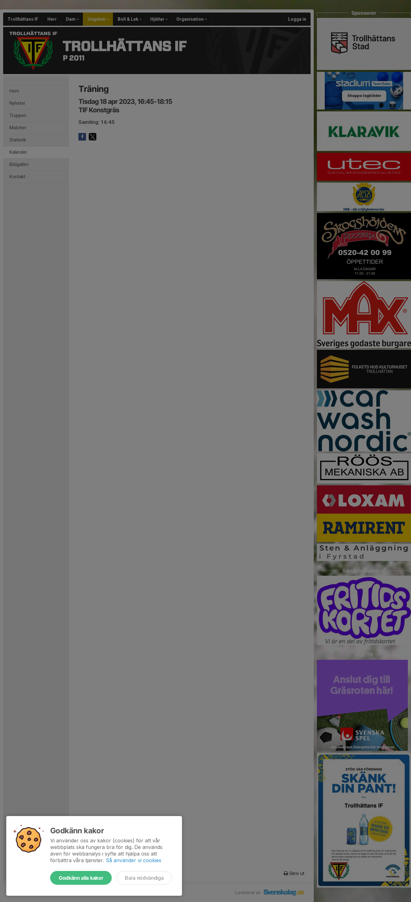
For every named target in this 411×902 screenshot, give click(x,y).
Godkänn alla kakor (81, 878)
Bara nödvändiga (144, 878)
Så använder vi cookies (133, 860)
